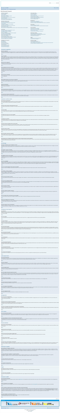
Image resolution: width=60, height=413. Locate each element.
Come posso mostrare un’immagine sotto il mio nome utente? (8, 25)
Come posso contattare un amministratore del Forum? (37, 43)
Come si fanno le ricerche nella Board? (35, 28)
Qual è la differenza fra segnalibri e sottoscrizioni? (36, 33)
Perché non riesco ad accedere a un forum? (6, 34)
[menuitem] (8, 7)
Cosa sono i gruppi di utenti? (34, 15)
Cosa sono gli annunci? (3, 44)
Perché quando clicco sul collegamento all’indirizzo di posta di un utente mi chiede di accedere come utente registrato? (14, 27)
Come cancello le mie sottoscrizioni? (35, 35)
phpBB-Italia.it (32, 410)
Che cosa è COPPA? (3, 14)
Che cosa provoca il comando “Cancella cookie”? (6, 19)
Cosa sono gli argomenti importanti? (5, 45)
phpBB (27, 409)
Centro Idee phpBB (34, 384)
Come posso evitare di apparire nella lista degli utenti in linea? (8, 22)
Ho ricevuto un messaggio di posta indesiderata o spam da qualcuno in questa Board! (40, 22)
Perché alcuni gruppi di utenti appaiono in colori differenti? (37, 17)
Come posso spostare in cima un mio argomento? (6, 38)
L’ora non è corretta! (3, 23)
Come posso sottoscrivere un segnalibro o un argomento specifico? (38, 34)
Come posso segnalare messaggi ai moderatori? (6, 36)
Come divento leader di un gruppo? (35, 16)
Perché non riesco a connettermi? (5, 16)
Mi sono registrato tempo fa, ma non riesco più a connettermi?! (8, 17)
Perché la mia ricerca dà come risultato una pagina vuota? (37, 29)
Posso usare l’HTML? (3, 41)
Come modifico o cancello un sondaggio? (5, 33)
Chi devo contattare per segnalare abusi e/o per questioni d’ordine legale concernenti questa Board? (42, 42)
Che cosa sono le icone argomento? (5, 46)
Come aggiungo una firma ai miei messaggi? (6, 31)
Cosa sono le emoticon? (4, 42)
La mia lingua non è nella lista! (4, 24)
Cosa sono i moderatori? (33, 14)
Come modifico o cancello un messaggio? (6, 30)
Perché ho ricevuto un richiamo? (4, 35)
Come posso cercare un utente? (34, 30)
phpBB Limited (20, 379)
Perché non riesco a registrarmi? (5, 15)
